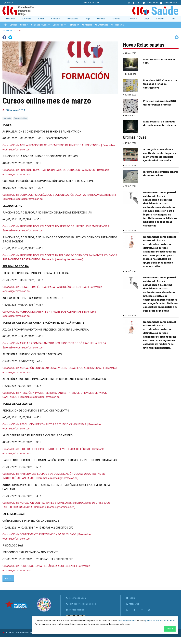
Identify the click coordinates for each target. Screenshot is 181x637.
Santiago (55, 18)
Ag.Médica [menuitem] (87, 25)
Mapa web (132, 604)
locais (130, 598)
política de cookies (127, 620)
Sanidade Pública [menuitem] (18, 25)
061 (173, 18)
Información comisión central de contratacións (160, 174)
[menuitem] (5, 25)
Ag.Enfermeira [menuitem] (101, 25)
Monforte (132, 18)
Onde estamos (168, 2)
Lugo (146, 18)
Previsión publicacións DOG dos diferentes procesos (159, 103)
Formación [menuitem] (74, 25)
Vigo (88, 18)
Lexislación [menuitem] (58, 25)
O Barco (116, 18)
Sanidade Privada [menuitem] (39, 25)
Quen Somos (150, 2)
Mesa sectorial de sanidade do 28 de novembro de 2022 (159, 124)
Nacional (10, 18)
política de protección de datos (160, 620)
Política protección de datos (81, 604)
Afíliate (8, 2)
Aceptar (169, 629)
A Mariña (160, 18)
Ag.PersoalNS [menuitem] (117, 25)
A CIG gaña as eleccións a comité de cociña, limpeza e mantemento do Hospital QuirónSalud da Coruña (159, 155)
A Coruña (26, 18)
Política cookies (75, 610)
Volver (8, 578)
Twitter (10, 37)
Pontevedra (72, 18)
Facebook (4, 37)
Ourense (101, 18)
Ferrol (41, 18)
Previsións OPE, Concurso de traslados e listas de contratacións (160, 84)
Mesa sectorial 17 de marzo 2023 (159, 62)
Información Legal (76, 598)
